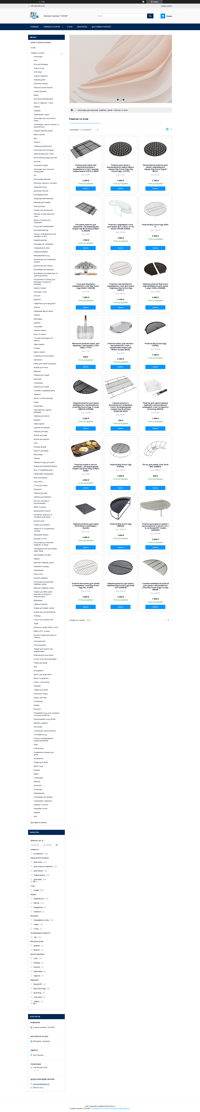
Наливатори (38, 570)
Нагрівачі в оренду (41, 566)
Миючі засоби (39, 134)
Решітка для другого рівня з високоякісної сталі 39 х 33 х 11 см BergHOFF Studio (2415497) (155, 527)
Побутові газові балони (43, 87)
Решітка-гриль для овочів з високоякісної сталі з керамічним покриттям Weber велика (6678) (121, 346)
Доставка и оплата (101, 27)
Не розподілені (40, 645)
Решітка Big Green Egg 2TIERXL (120, 466)
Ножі (36, 443)
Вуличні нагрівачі (41, 578)
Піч (35, 175)
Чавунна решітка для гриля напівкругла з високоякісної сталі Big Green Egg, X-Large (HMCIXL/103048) (85, 406)
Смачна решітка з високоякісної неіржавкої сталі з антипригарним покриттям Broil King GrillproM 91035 (120, 407)
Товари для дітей (41, 690)
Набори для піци (40, 493)
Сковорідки (38, 778)
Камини (37, 559)
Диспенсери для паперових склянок (45, 260)
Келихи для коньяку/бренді (44, 612)
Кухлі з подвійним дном (43, 470)
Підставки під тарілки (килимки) (42, 411)
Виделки (37, 371)
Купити (85, 188)
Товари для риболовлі (43, 146)
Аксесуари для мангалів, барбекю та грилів (44, 544)
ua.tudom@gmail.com (41, 1084)
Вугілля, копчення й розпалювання (41, 502)
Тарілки (37, 315)
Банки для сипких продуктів (45, 364)
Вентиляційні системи (42, 555)
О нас (70, 27)
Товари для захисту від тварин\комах (43, 650)
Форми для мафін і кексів (44, 608)
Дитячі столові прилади (43, 398)
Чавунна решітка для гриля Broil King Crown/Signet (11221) (86, 526)
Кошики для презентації (43, 210)
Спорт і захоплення (41, 682)
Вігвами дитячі (39, 80)
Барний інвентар (40, 240)
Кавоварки (38, 319)
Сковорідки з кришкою (43, 801)
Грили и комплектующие (41, 42)
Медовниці (38, 600)
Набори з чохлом (41, 805)
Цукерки (37, 323)
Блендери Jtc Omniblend (43, 244)
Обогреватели (39, 641)
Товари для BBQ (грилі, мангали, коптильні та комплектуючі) (43, 594)
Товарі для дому (40, 663)
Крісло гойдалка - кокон (43, 103)
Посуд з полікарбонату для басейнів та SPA (45, 235)
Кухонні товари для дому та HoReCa (45, 636)
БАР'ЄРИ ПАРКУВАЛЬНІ (43, 99)
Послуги (37, 296)
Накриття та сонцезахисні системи (44, 530)
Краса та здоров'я (41, 678)
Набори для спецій (41, 375)
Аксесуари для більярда (44, 150)
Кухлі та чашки (40, 334)
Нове (36, 745)
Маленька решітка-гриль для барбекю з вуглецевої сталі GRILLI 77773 (85, 345)
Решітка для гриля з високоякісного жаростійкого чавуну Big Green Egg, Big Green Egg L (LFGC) (120, 168)
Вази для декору (40, 478)
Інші (35, 667)
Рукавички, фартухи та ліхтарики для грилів (43, 516)
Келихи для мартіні (41, 439)
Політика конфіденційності (120, 1108)
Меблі (36, 95)
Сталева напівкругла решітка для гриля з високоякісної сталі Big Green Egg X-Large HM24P (155, 586)
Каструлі (37, 709)
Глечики (37, 348)
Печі (35, 60)
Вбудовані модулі (41, 535)
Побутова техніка (41, 84)
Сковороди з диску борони (45, 731)
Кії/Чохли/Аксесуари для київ (45, 158)
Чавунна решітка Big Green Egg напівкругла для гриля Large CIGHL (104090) (155, 286)
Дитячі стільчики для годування (42, 221)
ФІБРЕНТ (37, 300)
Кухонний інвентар (41, 230)
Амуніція (37, 686)
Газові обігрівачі (40, 91)
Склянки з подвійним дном (44, 391)
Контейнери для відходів (44, 269)
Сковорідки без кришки (43, 797)
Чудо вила (38, 482)
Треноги (37, 307)
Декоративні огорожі (42, 511)
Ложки (36, 402)
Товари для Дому (41, 762)
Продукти (37, 489)
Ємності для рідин (41, 451)
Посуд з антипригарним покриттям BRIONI (43, 739)
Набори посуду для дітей (44, 462)
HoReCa (37, 142)
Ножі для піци (39, 206)
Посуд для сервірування (44, 226)
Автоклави (38, 57)
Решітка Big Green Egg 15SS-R (155, 226)
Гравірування (39, 793)
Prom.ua (112, 1106)
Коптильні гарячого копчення (45, 183)
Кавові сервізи (39, 352)
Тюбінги (37, 107)
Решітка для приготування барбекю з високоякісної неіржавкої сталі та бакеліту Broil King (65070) (155, 406)
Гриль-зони (38, 574)
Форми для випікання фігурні (45, 466)
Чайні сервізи (39, 344)
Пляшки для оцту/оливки (44, 356)
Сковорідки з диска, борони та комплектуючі (46, 125)
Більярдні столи (40, 292)
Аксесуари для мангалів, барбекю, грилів (95, 110)
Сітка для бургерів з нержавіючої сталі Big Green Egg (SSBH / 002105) (85, 286)
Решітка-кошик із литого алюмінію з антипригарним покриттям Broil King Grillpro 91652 (85, 468)
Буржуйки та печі (40, 808)
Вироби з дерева (40, 723)
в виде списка (171, 130)
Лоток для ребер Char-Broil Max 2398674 (155, 466)
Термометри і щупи (41, 114)
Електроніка (38, 748)
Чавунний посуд (40, 187)
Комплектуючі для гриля (43, 655)
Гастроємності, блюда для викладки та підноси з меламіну (44, 282)
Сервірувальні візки (41, 248)
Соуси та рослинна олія (43, 620)
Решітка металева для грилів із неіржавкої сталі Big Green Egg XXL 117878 (85, 585)
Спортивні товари (41, 165)
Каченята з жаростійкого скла (46, 627)
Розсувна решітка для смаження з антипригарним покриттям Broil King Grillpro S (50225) (85, 228)
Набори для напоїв (41, 416)
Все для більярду (41, 64)
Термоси (37, 394)
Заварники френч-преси (43, 311)
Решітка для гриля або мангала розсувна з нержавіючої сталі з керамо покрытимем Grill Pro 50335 (86, 168)
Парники (37, 111)
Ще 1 (35, 881)
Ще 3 (35, 1003)
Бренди (37, 770)
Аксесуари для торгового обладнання (44, 170)
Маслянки (38, 379)
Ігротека (37, 161)
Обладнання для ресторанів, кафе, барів (45, 550)
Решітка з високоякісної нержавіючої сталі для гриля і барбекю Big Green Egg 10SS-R (120, 287)
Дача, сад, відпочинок (43, 674)
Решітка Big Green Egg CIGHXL (155, 344)
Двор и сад (38, 766)
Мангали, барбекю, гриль (44, 563)
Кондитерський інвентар (43, 198)
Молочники (38, 455)
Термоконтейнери (41, 252)
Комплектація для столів (44, 154)
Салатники (38, 327)
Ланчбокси (38, 360)
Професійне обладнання (43, 474)
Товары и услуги (51, 27)
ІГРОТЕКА (38, 72)
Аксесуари (38, 727)
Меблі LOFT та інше (42, 631)
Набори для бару (41, 431)
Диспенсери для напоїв (43, 266)
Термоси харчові (40, 604)
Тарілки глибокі (40, 330)
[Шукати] (150, 16)
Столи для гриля (40, 485)
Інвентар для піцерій (42, 202)
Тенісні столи (39, 68)
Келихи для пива (40, 435)
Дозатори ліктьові (41, 191)
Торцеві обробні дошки (43, 131)
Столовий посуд (40, 735)
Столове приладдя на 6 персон (43, 339)
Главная (34, 27)
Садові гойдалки (40, 76)
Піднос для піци (40, 698)
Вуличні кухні (39, 521)
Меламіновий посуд (42, 256)
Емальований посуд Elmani (44, 719)
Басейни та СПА (40, 539)
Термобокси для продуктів (44, 303)
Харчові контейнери (42, 428)
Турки (36, 623)
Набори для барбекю (42, 497)
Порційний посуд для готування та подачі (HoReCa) (46, 714)
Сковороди (38, 701)
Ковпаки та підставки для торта (44, 215)
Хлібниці (37, 616)
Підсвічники (38, 406)
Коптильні (37, 785)
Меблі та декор (40, 507)
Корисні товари (40, 288)
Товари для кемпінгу (42, 525)
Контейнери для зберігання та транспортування (46, 274)
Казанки (37, 812)
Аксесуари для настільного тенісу (45, 119)
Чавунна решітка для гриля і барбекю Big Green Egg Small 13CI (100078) (120, 585)
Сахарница (38, 383)
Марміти (37, 420)
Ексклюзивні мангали (42, 179)
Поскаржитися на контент (100, 1108)
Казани (36, 705)
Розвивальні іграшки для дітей (44, 753)
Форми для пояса (41, 367)
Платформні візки (41, 195)
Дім (35, 138)
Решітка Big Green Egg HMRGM (120, 525)
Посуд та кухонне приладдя (45, 659)
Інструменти (38, 671)
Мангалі (37, 782)
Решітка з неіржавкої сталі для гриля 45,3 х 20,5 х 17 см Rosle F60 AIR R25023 (120, 227)
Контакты (82, 27)
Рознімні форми (40, 447)
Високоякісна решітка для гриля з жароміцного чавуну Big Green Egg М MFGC (155, 168)
